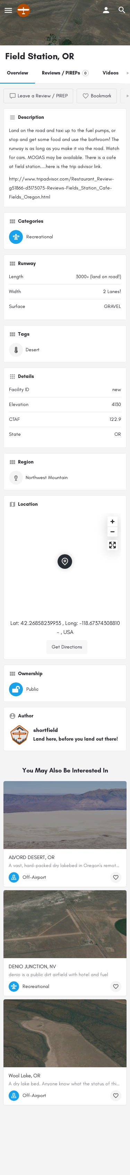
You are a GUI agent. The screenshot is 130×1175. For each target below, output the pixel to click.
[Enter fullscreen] (112, 545)
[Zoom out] (112, 532)
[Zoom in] (112, 521)
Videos (111, 73)
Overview (17, 73)
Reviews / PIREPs (65, 73)
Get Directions (67, 647)
